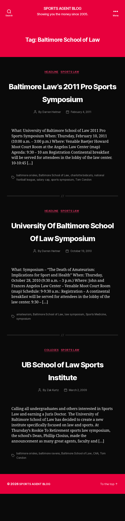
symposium (23, 345)
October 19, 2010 (81, 278)
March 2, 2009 (78, 417)
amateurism (24, 341)
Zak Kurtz (52, 417)
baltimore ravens (51, 481)
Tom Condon (85, 193)
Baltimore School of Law (55, 189)
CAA (99, 481)
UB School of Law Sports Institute (62, 397)
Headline (51, 73)
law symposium (76, 341)
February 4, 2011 (81, 126)
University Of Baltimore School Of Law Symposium (62, 251)
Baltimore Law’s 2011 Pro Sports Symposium (62, 99)
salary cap (43, 193)
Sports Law (71, 73)
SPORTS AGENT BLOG (62, 9)
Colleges (51, 377)
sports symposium (64, 193)
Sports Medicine (97, 341)
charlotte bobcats (84, 189)
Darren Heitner (51, 126)
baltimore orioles (27, 189)
